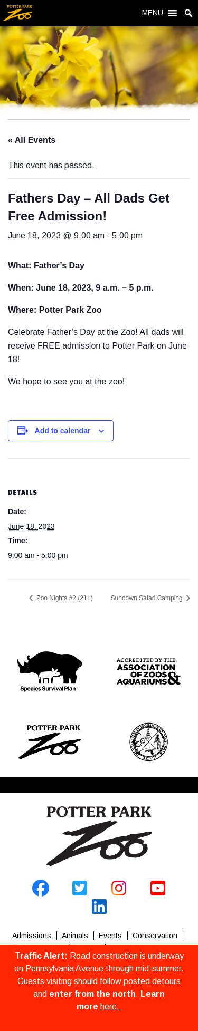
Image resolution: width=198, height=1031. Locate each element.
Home (99, 836)
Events (110, 935)
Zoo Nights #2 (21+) (64, 598)
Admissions (31, 935)
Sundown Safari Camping (147, 598)
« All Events (31, 140)
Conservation (155, 935)
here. (110, 1006)
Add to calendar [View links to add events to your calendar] (63, 431)
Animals (75, 935)
